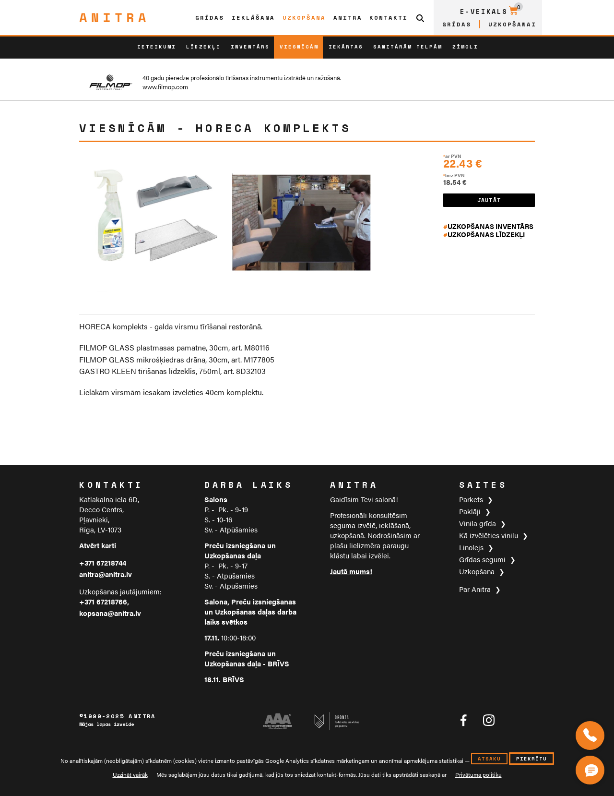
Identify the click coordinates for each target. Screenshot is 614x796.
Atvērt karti (97, 545)
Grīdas (209, 17)
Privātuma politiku (478, 775)
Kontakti (388, 17)
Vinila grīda (477, 523)
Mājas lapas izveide (106, 724)
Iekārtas (346, 46)
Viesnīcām (299, 46)
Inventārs (250, 46)
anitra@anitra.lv (105, 574)
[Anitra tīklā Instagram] (488, 720)
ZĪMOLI (465, 46)
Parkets (471, 499)
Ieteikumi (156, 46)
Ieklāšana (253, 17)
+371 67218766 (103, 601)
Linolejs (471, 547)
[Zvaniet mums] (590, 735)
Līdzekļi (203, 46)
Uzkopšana (304, 17)
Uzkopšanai (512, 24)
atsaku (489, 758)
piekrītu (531, 758)
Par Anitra (475, 589)
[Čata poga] (592, 768)
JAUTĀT (489, 200)
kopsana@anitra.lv (110, 613)
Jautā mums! (351, 571)
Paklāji (470, 511)
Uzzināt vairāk (130, 775)
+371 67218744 (102, 562)
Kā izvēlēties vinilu (488, 535)
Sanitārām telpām (407, 46)
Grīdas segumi (482, 559)
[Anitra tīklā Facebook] (463, 720)
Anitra (347, 17)
